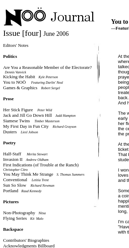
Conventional (15, 179)
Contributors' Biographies (26, 240)
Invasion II (13, 159)
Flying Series (15, 218)
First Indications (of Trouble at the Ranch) (41, 164)
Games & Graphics (21, 87)
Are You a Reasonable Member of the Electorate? (47, 67)
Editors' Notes (15, 45)
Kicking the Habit (19, 76)
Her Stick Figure (18, 109)
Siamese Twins (17, 120)
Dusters (10, 131)
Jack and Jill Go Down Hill (27, 115)
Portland (12, 190)
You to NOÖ (14, 82)
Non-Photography (19, 212)
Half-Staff (12, 153)
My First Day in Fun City (26, 126)
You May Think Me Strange (28, 174)
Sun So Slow (14, 185)
